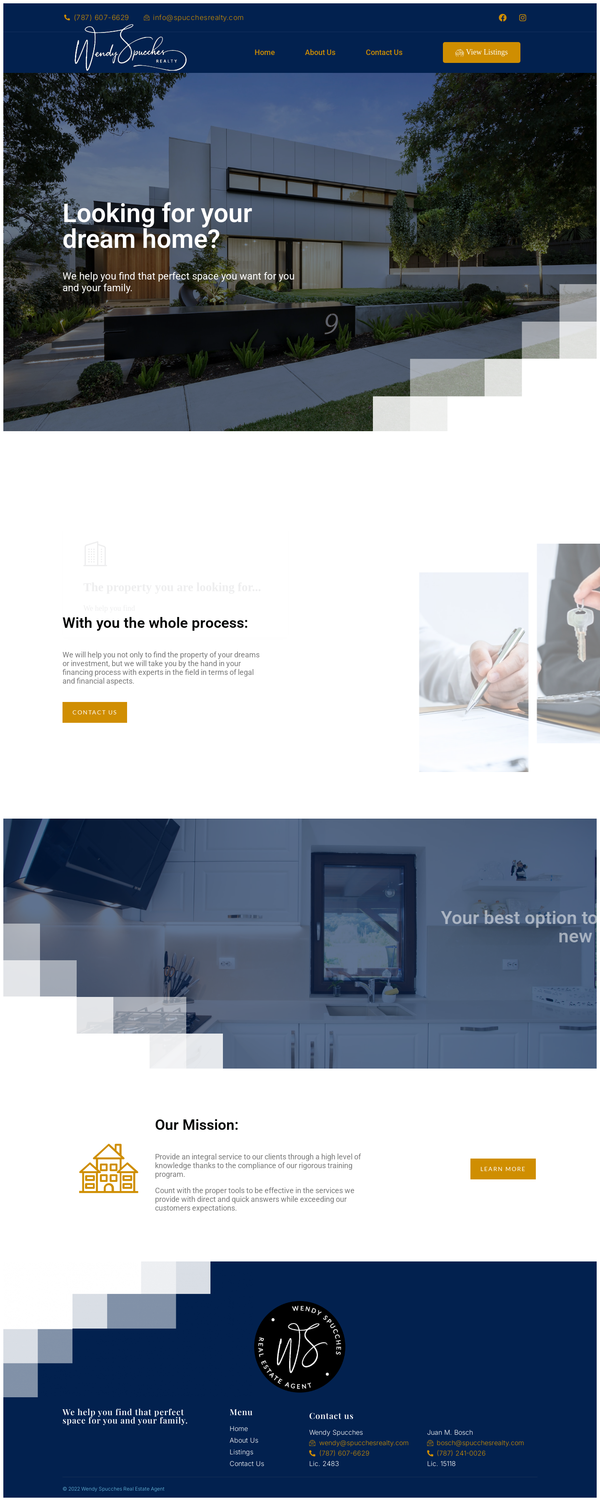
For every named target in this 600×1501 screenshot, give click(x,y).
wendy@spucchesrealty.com (364, 1443)
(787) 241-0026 (461, 1453)
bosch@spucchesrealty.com (480, 1443)
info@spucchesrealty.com (198, 17)
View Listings (481, 52)
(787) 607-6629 (101, 17)
